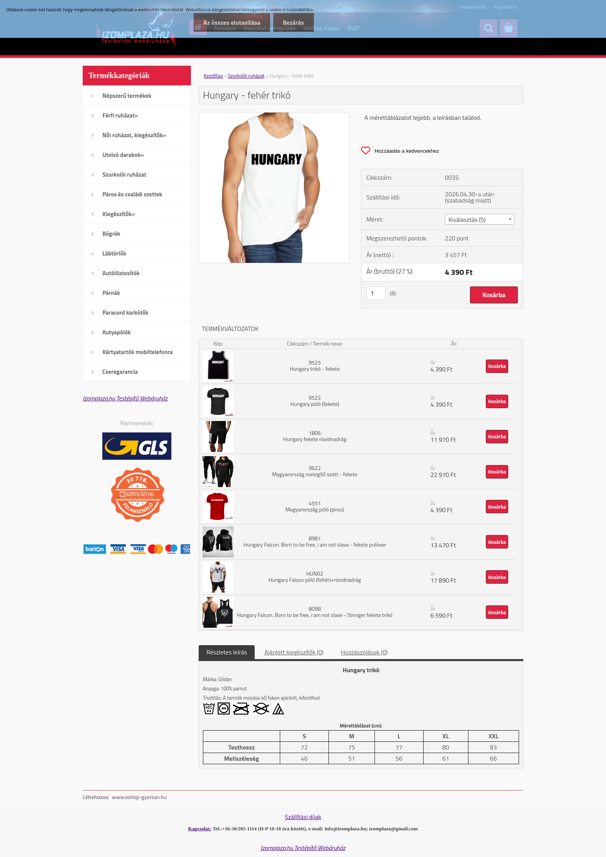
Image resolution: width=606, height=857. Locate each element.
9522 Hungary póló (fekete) (314, 401)
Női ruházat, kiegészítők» (134, 135)
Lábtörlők (114, 253)
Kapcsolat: (199, 828)
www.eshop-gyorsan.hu (139, 797)
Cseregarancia (120, 371)
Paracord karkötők (125, 312)
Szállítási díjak (303, 816)
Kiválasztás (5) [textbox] (467, 219)
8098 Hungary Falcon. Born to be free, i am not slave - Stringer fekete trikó (314, 612)
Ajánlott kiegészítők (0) (293, 652)
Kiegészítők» (118, 214)
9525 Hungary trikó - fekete (315, 365)
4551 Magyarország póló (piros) (315, 506)
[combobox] (479, 219)
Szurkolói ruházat (124, 174)
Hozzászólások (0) (364, 652)
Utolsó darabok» (123, 154)
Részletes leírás (226, 652)
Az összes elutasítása (231, 22)
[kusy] (376, 293)
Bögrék (111, 233)
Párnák (111, 292)
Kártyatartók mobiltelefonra (137, 352)
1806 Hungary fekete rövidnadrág (315, 436)
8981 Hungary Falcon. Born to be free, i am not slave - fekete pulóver (314, 541)
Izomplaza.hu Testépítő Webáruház (125, 398)
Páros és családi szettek (132, 194)
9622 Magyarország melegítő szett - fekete (314, 471)
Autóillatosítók (121, 273)
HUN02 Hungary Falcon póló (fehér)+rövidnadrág (315, 576)
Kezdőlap (213, 76)
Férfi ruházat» (120, 115)
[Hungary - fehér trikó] (274, 115)
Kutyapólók (116, 332)
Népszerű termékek (127, 95)
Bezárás (293, 22)
